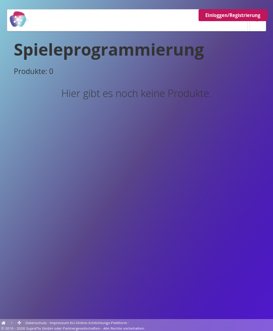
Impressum (59, 322)
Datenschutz (36, 322)
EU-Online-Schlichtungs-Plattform (98, 322)
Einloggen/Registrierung (233, 15)
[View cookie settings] (12, 322)
